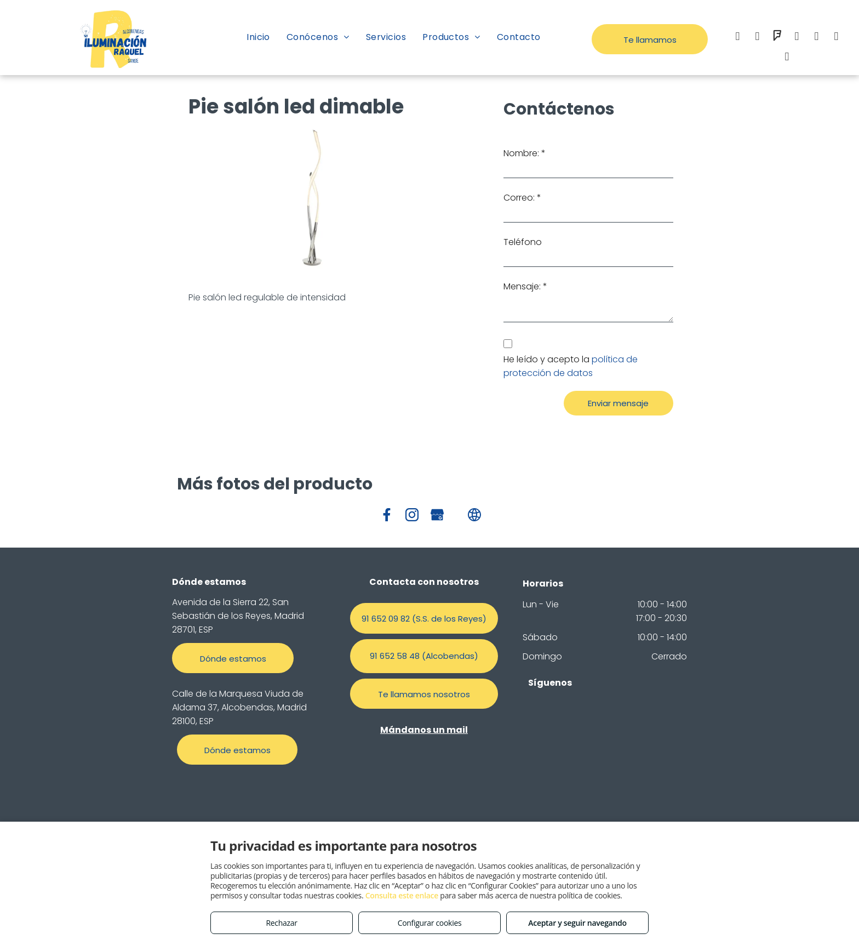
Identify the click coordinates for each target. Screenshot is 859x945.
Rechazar (281, 923)
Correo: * (522, 197)
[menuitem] (258, 37)
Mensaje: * (525, 286)
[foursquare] (777, 37)
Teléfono (522, 242)
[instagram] (757, 37)
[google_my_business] (836, 37)
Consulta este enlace (401, 895)
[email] (796, 37)
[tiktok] (786, 58)
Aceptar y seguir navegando (577, 923)
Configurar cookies (430, 923)
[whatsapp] (816, 37)
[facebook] (737, 37)
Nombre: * (524, 153)
